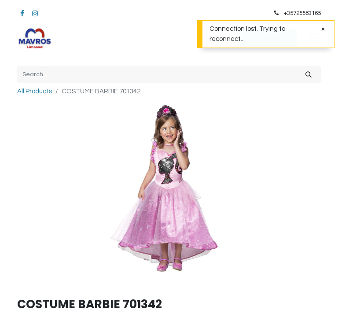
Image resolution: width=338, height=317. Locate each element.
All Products (34, 91)
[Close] (323, 29)
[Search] (308, 74)
